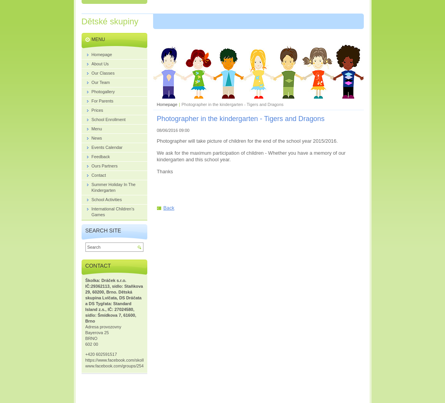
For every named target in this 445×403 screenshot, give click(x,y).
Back (169, 208)
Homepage (167, 104)
